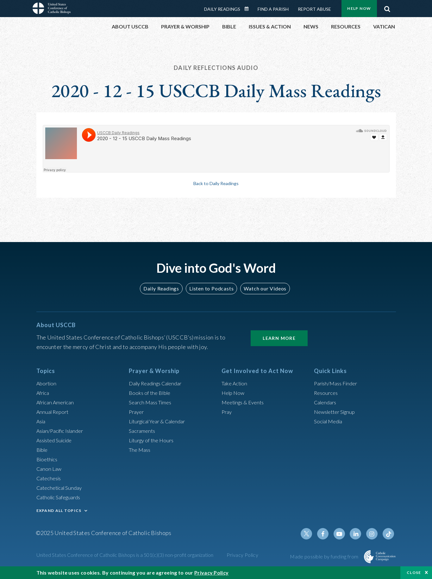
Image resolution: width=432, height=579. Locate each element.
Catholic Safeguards (61, 497)
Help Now (359, 8)
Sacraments (143, 430)
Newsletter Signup (337, 411)
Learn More (279, 338)
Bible (43, 449)
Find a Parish (273, 9)
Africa (43, 392)
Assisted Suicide (56, 440)
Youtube (343, 533)
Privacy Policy (243, 555)
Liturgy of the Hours (153, 440)
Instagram (373, 533)
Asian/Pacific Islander (62, 430)
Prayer (137, 411)
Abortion (47, 383)
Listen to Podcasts (211, 288)
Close (414, 572)
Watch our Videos (262, 288)
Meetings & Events (245, 402)
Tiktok (389, 533)
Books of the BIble (151, 392)
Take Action (236, 383)
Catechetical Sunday (61, 487)
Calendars (326, 402)
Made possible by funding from (324, 556)
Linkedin (358, 533)
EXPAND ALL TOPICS (59, 510)
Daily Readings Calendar (248, 9)
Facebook (328, 533)
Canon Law (49, 468)
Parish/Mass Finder (338, 383)
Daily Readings (222, 9)
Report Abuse (314, 9)
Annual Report (54, 411)
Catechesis (50, 478)
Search (387, 7)
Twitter (313, 533)
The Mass (141, 449)
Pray (227, 411)
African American (57, 402)
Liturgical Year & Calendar (161, 421)
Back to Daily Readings (216, 183)
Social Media (330, 421)
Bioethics (48, 459)
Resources (327, 392)
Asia (41, 421)
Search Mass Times (152, 402)
